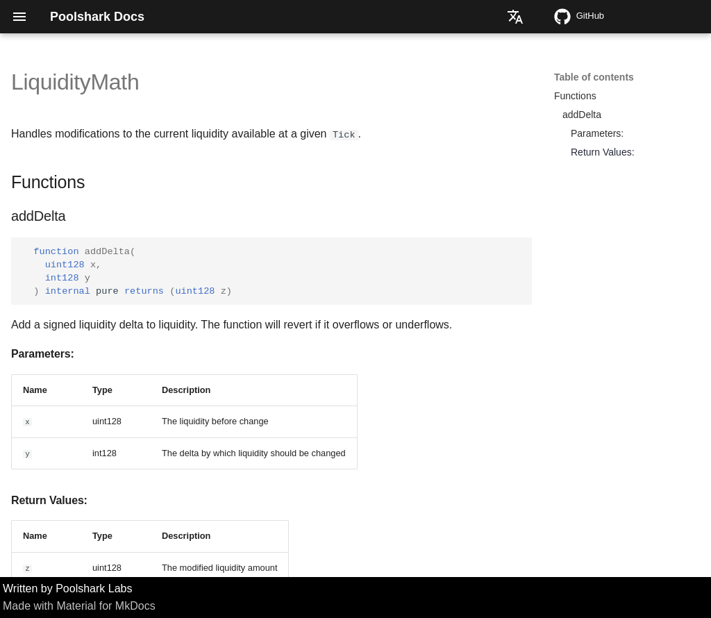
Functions (575, 95)
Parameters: (597, 133)
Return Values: (603, 152)
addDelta (581, 114)
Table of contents (594, 77)
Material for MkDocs (105, 606)
